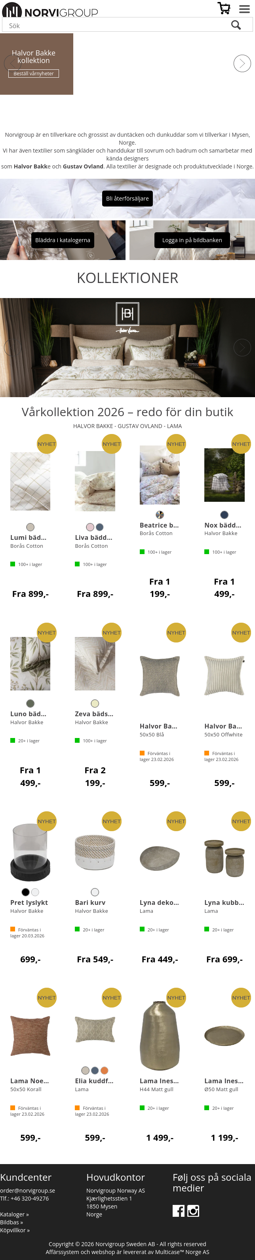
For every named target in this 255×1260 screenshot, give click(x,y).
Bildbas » (11, 1222)
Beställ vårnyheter (33, 73)
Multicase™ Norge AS (182, 1252)
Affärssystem (62, 1252)
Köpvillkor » (15, 1230)
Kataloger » (14, 1214)
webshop (103, 1252)
